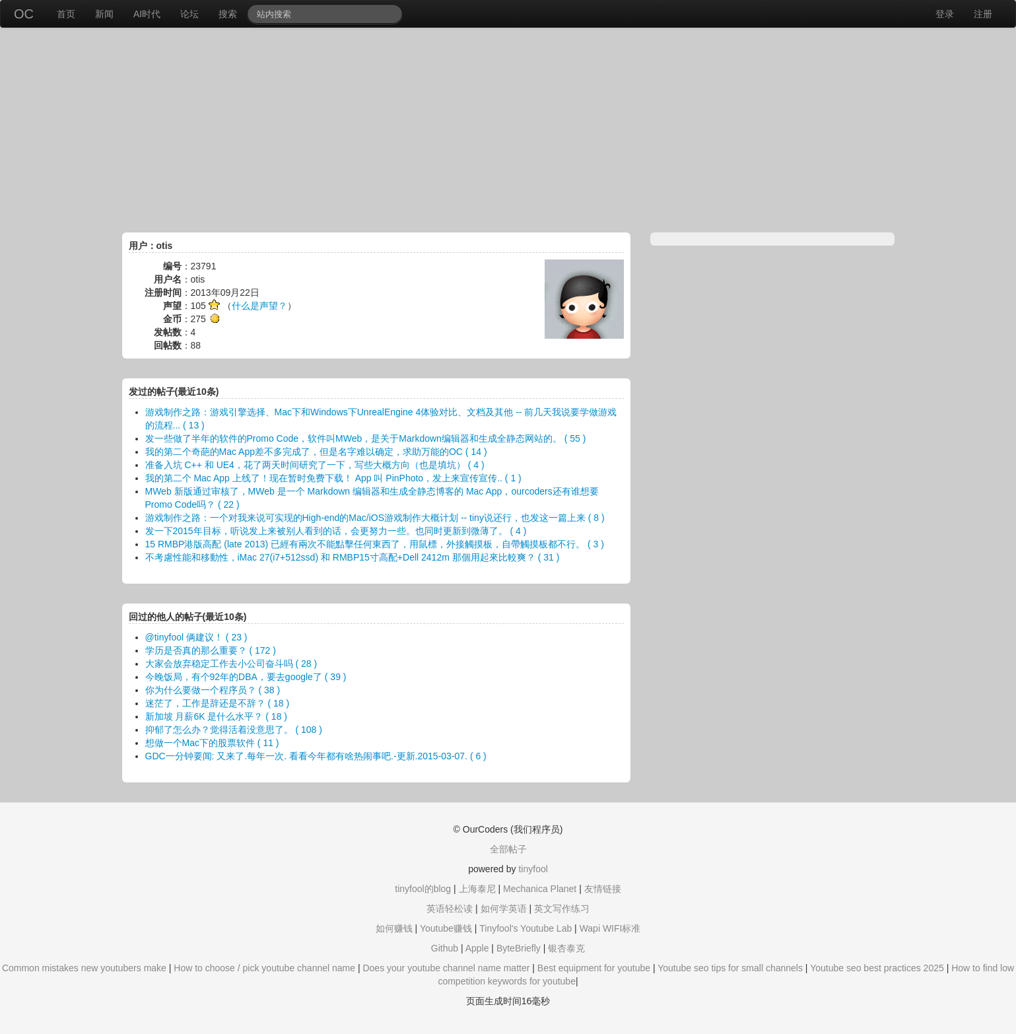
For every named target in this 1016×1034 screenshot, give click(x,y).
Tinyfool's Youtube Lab (525, 928)
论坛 (189, 14)
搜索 (228, 14)
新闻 (104, 14)
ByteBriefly (518, 948)
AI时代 (146, 14)
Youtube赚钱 (446, 928)
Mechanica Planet (539, 888)
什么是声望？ (259, 305)
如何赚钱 (394, 928)
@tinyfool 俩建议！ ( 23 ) (196, 637)
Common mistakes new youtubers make (84, 968)
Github (444, 948)
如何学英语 (504, 908)
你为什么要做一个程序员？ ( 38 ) (213, 690)
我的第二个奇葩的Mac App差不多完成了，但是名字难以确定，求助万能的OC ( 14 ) (316, 451)
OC (24, 14)
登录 (944, 14)
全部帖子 (508, 849)
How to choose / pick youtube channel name (264, 968)
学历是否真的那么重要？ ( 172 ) (210, 650)
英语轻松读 (449, 908)
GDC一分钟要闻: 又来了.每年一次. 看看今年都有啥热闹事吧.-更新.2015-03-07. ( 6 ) (316, 756)
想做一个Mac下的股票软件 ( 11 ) (212, 743)
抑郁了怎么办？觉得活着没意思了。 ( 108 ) (233, 729)
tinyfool (532, 869)
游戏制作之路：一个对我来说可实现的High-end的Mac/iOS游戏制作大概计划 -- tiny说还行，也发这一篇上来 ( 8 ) (375, 517)
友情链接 (602, 888)
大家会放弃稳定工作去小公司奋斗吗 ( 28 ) (231, 663)
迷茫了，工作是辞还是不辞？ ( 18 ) (217, 703)
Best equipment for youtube (593, 968)
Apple (477, 948)
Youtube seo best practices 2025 (877, 968)
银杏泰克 (566, 948)
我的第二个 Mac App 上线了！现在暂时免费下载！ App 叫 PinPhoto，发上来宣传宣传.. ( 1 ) (333, 478)
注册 (983, 14)
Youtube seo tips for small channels (730, 968)
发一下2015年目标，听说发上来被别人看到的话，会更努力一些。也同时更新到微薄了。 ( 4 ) (336, 531)
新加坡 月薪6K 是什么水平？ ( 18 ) (216, 716)
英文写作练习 (562, 908)
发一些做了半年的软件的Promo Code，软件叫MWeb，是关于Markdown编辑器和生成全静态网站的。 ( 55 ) (365, 438)
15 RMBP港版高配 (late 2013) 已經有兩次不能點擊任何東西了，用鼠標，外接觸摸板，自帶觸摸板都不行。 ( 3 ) (374, 544)
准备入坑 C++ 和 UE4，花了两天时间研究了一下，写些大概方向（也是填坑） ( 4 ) (315, 465)
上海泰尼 (477, 888)
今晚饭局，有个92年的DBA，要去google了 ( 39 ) (246, 677)
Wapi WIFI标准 (610, 928)
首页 (66, 14)
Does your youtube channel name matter (445, 968)
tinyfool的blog (423, 888)
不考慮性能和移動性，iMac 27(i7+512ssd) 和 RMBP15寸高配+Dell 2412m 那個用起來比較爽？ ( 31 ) (352, 557)
